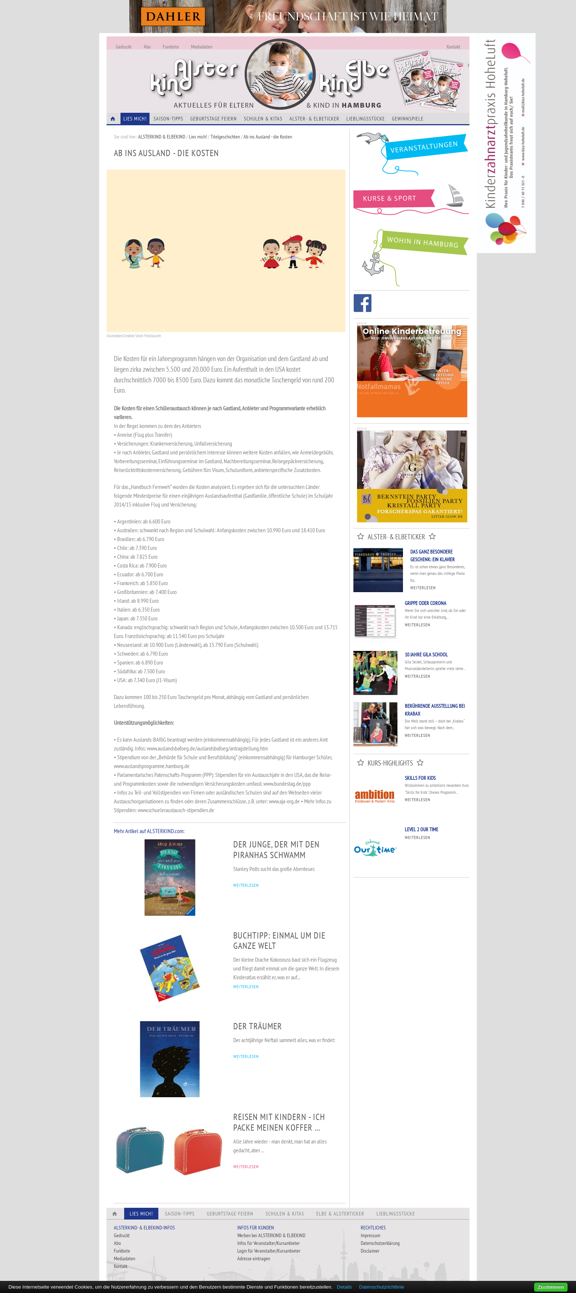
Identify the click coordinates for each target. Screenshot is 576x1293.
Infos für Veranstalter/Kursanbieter (268, 1243)
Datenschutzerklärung (380, 1243)
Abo (147, 46)
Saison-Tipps (168, 118)
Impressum (370, 1235)
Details (344, 1287)
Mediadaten (201, 46)
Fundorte (171, 46)
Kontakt (453, 46)
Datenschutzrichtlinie (381, 1287)
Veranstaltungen (411, 157)
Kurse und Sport (411, 203)
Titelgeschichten (225, 136)
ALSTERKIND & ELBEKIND (161, 136)
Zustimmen (551, 1287)
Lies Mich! (135, 118)
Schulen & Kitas (263, 118)
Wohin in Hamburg (411, 256)
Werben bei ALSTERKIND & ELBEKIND (271, 1235)
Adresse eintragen (253, 1258)
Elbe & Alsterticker (340, 1213)
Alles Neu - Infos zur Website (228, 66)
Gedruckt (124, 46)
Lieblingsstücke (365, 118)
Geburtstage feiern (213, 118)
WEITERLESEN (246, 885)
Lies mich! (198, 136)
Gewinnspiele (408, 118)
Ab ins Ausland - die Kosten (268, 136)
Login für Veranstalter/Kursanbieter (268, 1250)
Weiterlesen (423, 587)
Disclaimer (370, 1250)
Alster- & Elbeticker (314, 118)
